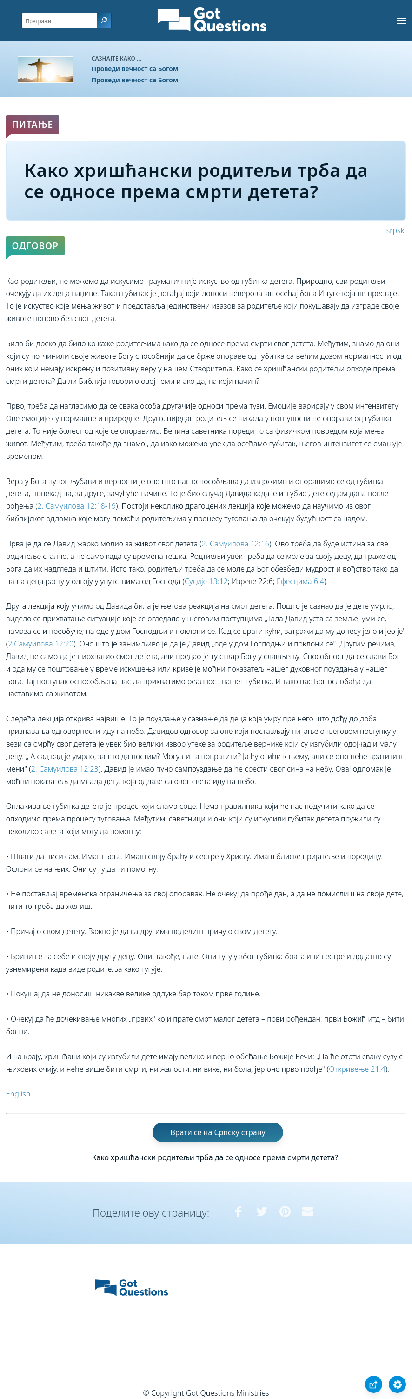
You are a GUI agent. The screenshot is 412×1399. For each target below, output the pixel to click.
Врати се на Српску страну (217, 1132)
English (18, 1094)
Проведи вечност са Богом (135, 68)
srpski (396, 230)
